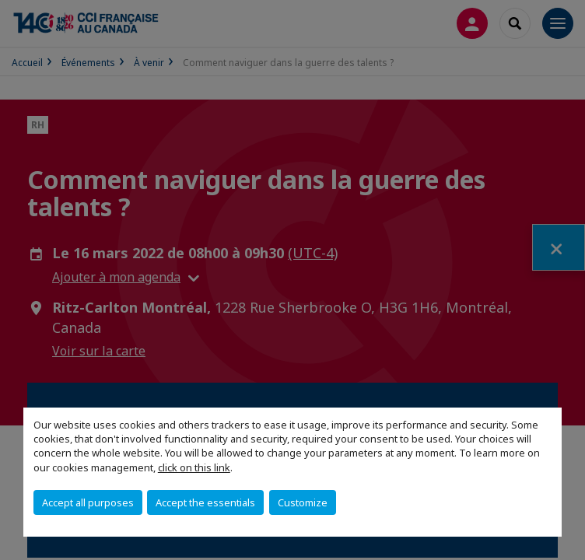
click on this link (194, 467)
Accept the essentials (205, 502)
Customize (303, 502)
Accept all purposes (88, 502)
